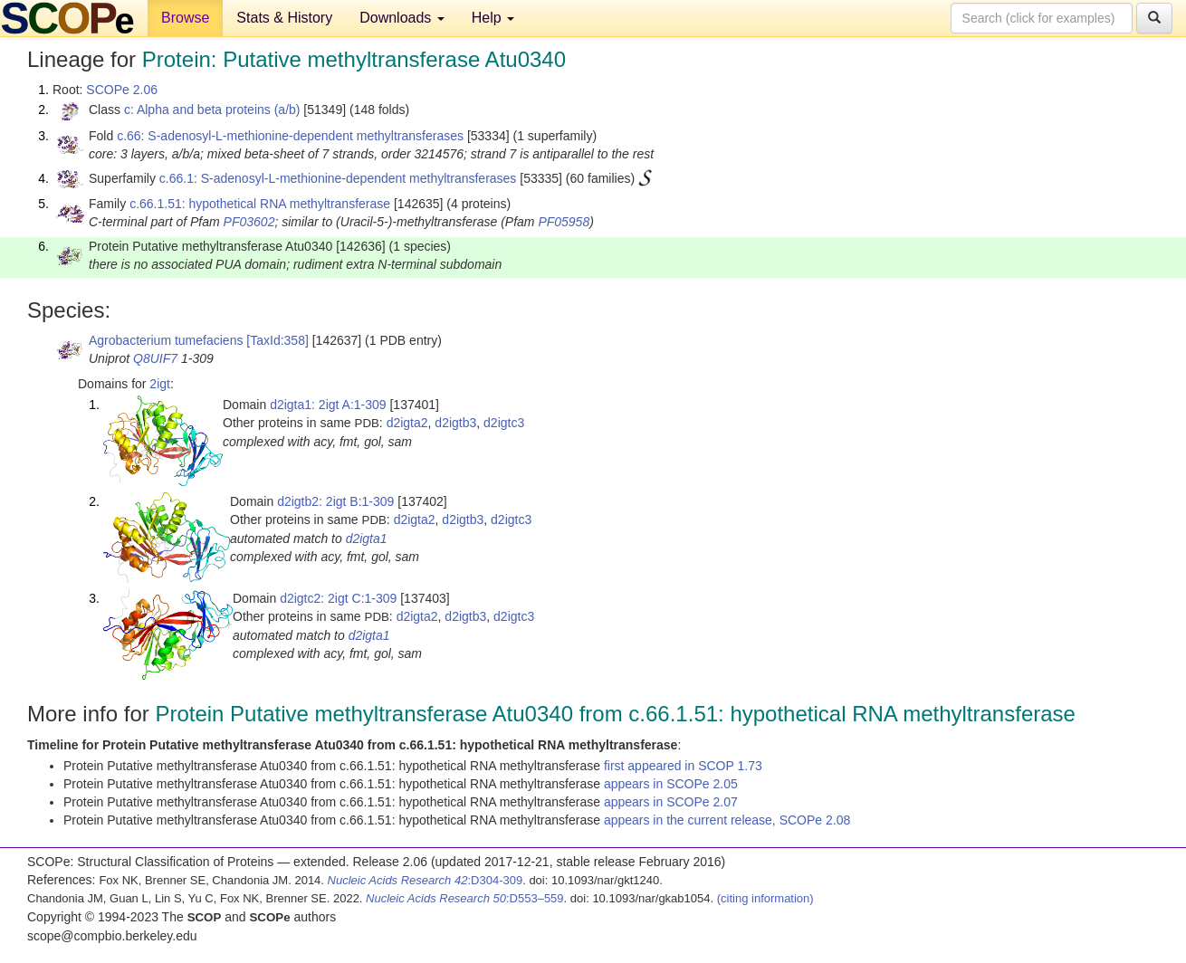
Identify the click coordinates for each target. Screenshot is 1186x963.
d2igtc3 (503, 422)
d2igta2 (407, 422)
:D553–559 (465, 898)
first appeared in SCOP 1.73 (683, 765)
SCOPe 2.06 (122, 89)
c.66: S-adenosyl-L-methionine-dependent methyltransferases (290, 136)
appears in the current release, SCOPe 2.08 (727, 820)
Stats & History (284, 17)
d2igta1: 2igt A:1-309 (328, 404)
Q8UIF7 (155, 358)
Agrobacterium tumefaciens (166, 340)
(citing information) (765, 898)
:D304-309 (425, 880)
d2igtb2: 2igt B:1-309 (335, 501)
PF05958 (563, 222)
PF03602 (249, 222)
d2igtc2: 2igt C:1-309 (338, 598)
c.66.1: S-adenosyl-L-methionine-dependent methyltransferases (338, 178)
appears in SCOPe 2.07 (671, 802)
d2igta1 (366, 538)
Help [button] (493, 17)
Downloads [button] (402, 17)
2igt (159, 384)
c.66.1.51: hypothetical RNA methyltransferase (259, 203)
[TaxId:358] (277, 340)
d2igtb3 (455, 422)
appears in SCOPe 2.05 (671, 784)
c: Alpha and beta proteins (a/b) (212, 109)
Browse (185, 17)
